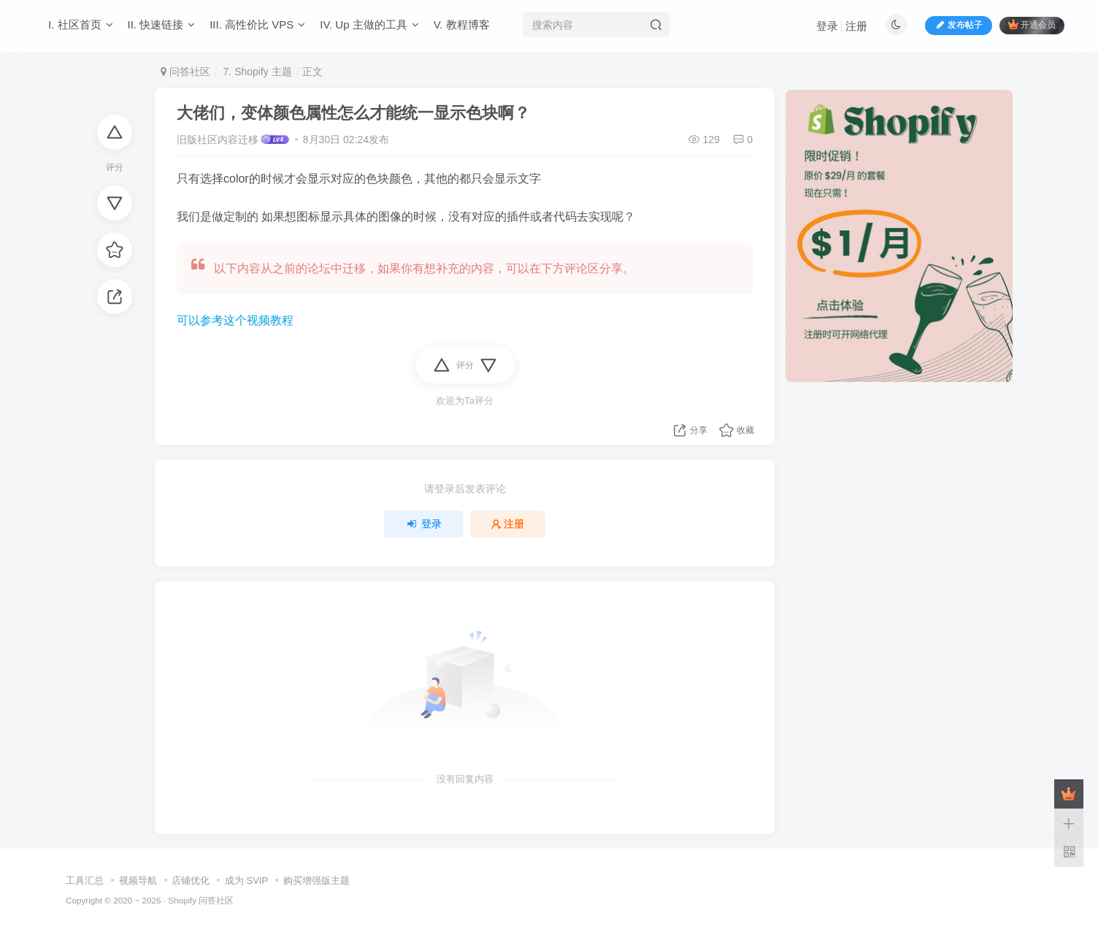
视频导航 (138, 880)
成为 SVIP (246, 880)
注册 (856, 26)
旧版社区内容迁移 (217, 139)
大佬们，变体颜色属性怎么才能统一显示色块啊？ (353, 113)
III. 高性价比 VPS (257, 24)
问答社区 (185, 71)
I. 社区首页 (80, 24)
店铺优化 (191, 880)
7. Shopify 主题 (256, 71)
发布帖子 (958, 25)
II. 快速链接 (162, 24)
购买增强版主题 (316, 880)
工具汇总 (85, 880)
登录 (827, 26)
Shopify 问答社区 (201, 900)
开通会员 (1032, 24)
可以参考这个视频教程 (235, 320)
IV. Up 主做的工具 (369, 24)
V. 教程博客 (462, 24)
